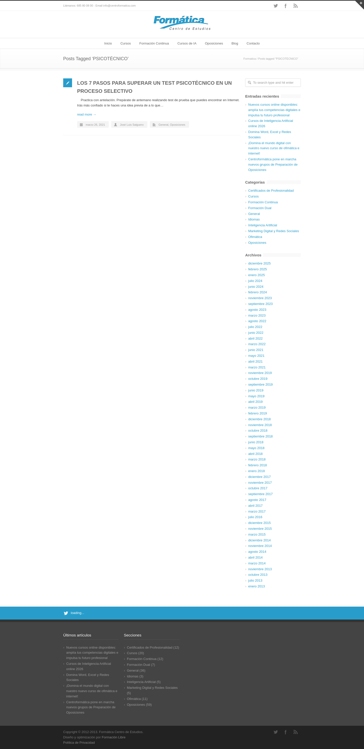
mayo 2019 (256, 396)
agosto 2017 (257, 500)
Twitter (275, 6)
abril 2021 (255, 361)
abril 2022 (255, 338)
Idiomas (254, 219)
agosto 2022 (257, 321)
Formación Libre (113, 737)
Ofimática (255, 237)
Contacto (253, 43)
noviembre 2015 (260, 529)
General (163, 124)
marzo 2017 (257, 511)
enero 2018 (256, 471)
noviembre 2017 (260, 482)
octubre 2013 (257, 575)
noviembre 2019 (260, 373)
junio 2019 (255, 390)
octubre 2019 (257, 379)
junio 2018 (255, 442)
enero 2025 (256, 275)
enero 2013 (256, 586)
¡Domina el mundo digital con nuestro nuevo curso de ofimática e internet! (273, 148)
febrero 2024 (257, 292)
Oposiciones (214, 43)
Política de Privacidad (79, 742)
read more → (86, 114)
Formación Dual (259, 208)
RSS (296, 6)
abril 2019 (255, 402)
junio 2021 (255, 350)
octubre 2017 (257, 488)
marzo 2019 (257, 407)
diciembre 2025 (259, 263)
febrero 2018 (257, 465)
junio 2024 (255, 287)
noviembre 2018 (260, 425)
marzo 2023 (257, 315)
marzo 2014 (257, 563)
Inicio (108, 43)
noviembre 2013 (260, 569)
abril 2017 (255, 506)
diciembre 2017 (259, 477)
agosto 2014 (257, 552)
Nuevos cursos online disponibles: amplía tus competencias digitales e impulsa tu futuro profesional (274, 110)
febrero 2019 (257, 413)
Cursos (125, 43)
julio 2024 (255, 281)
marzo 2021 (257, 367)
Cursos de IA (186, 43)
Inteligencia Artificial (262, 225)
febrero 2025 (257, 269)
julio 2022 (255, 327)
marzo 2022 (257, 344)
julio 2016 (255, 517)
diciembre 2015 (259, 523)
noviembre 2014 (260, 546)
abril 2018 (255, 454)
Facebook (286, 6)
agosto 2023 (257, 310)
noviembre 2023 (260, 298)
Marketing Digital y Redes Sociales (273, 231)
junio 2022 (255, 333)
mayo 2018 (256, 448)
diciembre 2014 (259, 540)
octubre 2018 (257, 430)
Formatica (249, 58)
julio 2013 (255, 580)
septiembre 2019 (260, 384)
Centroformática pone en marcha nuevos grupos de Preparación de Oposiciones (273, 164)
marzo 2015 (257, 534)
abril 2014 (255, 557)
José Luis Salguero (132, 124)
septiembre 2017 (260, 494)
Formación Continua (154, 43)
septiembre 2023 (260, 304)
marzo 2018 (257, 459)
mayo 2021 (256, 356)
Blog (235, 43)
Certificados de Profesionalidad (271, 190)
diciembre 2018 (259, 419)
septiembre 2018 (260, 436)
